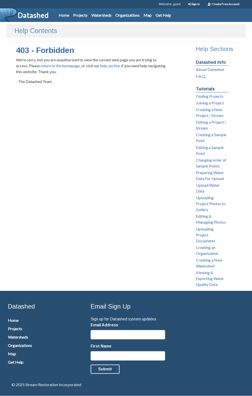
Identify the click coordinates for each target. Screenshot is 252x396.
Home (64, 15)
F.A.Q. (201, 76)
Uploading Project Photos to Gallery (211, 203)
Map (147, 15)
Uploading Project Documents (205, 235)
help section (110, 65)
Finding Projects (209, 96)
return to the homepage (60, 65)
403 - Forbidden (45, 50)
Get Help (163, 15)
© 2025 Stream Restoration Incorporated (46, 384)
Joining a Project (210, 102)
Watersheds (101, 15)
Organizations (127, 15)
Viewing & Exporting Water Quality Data (210, 278)
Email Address (104, 325)
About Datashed (210, 69)
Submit (105, 369)
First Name (101, 346)
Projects (80, 15)
